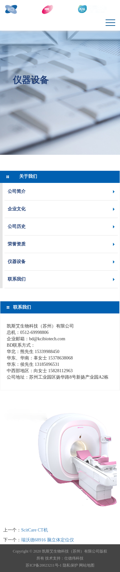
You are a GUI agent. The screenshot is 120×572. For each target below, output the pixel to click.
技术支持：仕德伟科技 (64, 558)
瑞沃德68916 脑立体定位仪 (47, 540)
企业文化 (17, 209)
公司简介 (17, 191)
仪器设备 (31, 79)
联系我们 (17, 279)
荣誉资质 (17, 244)
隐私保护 (70, 565)
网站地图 (86, 565)
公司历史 (17, 226)
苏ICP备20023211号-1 (43, 565)
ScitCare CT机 (34, 530)
